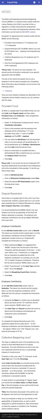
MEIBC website (30, 32)
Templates (8, 91)
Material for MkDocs (13, 417)
